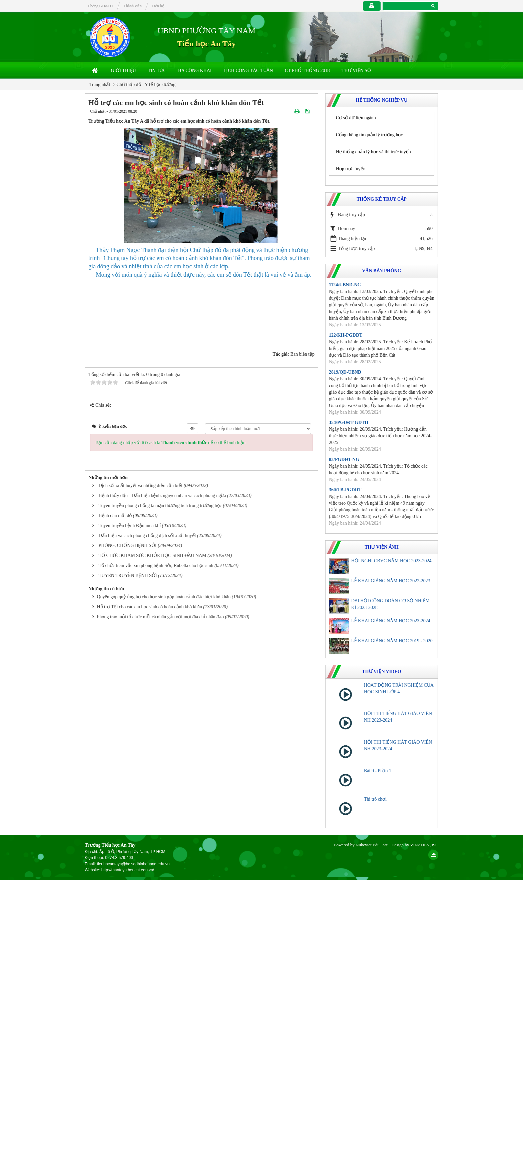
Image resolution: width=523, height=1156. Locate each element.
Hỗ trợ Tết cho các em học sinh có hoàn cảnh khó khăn (149, 1085)
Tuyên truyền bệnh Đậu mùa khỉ (130, 1004)
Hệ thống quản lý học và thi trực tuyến (373, 151)
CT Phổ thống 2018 (307, 70)
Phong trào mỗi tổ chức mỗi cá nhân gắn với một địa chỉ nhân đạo (160, 1095)
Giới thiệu (123, 70)
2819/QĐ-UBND (345, 372)
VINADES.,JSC (424, 1120)
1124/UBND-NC (345, 284)
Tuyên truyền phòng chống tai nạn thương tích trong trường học (160, 984)
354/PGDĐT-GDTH (349, 422)
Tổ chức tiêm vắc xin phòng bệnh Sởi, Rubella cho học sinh (156, 1044)
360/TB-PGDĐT (345, 489)
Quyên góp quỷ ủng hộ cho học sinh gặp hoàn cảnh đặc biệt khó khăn (164, 1075)
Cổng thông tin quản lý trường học (369, 134)
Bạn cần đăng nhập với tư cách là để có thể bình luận (170, 921)
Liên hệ (158, 6)
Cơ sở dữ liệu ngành (356, 117)
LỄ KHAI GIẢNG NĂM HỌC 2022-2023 (390, 580)
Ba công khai (194, 70)
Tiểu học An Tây (206, 43)
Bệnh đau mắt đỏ (115, 994)
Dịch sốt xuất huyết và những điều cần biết (141, 964)
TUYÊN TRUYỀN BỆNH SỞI (128, 1054)
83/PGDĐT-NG (344, 459)
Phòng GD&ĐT (100, 6)
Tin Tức (157, 70)
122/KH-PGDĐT (345, 335)
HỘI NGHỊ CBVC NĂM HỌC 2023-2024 (391, 560)
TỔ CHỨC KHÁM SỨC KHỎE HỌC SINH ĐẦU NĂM (152, 1034)
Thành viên (132, 6)
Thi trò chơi (375, 799)
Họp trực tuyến (351, 168)
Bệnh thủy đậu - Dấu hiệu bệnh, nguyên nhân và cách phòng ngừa (162, 974)
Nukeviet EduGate (372, 1120)
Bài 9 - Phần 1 (377, 770)
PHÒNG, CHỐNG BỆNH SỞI (128, 1024)
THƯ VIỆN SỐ (356, 70)
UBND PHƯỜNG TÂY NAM (206, 30)
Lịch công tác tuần (248, 70)
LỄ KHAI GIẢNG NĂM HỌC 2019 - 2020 (392, 640)
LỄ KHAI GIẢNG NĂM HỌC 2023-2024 (390, 620)
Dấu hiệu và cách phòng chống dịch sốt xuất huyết (147, 1014)
